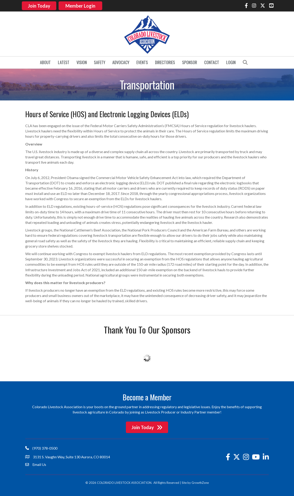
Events (142, 62)
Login (231, 62)
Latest (63, 62)
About (45, 62)
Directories (165, 62)
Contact (211, 62)
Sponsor (189, 62)
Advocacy (120, 62)
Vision (81, 62)
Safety (99, 62)
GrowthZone (200, 482)
